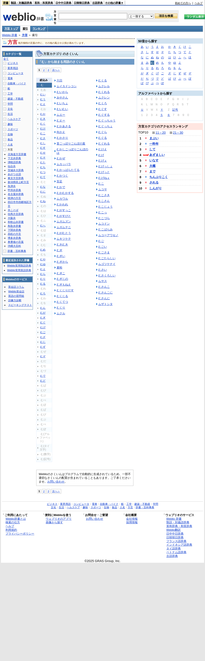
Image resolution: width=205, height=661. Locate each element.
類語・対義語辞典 (21, 3)
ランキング (39, 28)
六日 (59, 80)
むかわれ (62, 204)
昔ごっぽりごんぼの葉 (71, 143)
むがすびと (64, 216)
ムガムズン (64, 221)
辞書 (5, 3)
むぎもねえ (64, 284)
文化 (10, 108)
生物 (10, 134)
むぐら (102, 132)
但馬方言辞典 (16, 214)
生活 (10, 114)
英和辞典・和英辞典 (179, 526)
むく (43, 123)
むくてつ (62, 301)
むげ (43, 327)
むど (43, 380)
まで (152, 171)
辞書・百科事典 (17, 251)
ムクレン (104, 97)
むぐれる (104, 143)
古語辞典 (97, 3)
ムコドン (104, 223)
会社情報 (132, 518)
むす (43, 147)
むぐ (43, 322)
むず (43, 346)
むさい (102, 269)
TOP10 (143, 132)
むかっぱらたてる (68, 170)
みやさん (62, 97)
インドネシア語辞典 (179, 544)
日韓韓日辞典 (82, 3)
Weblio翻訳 (173, 530)
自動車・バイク (17, 83)
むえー (61, 120)
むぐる (102, 137)
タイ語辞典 (173, 548)
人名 (10, 144)
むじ (43, 342)
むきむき (62, 244)
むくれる (104, 92)
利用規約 (11, 530)
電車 (10, 78)
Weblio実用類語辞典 (19, 265)
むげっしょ (105, 166)
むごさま (104, 252)
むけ (43, 128)
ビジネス (13, 63)
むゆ (43, 264)
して (152, 149)
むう (43, 99)
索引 (25, 28)
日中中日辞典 (63, 3)
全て (6, 59)
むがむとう (64, 233)
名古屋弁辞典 (16, 194)
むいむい (62, 109)
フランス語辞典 (176, 541)
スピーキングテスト (20, 305)
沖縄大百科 (14, 245)
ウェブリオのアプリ (59, 518)
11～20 (161, 132)
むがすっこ (64, 210)
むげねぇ (104, 178)
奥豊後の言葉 (16, 242)
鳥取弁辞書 (14, 226)
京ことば (13, 210)
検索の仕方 (13, 522)
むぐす (102, 109)
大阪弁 (12, 218)
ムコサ (102, 189)
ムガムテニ (64, 227)
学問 (10, 103)
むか (43, 114)
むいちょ (62, 103)
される (154, 182)
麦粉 (59, 267)
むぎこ (61, 273)
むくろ (102, 103)
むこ (43, 133)
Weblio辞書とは (16, 518)
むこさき (104, 195)
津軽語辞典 (14, 162)
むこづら (104, 218)
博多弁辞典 (14, 238)
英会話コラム (16, 286)
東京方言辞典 (16, 178)
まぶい (154, 138)
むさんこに (105, 292)
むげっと (104, 172)
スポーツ (13, 129)
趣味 (10, 124)
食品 (10, 139)
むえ (43, 104)
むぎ (43, 317)
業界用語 (13, 68)
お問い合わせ (56, 481)
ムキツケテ (64, 238)
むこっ (102, 212)
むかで (61, 187)
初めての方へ (183, 3)
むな (43, 186)
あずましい (157, 155)
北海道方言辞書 (17, 154)
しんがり (155, 188)
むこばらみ (105, 229)
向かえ (61, 132)
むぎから (62, 261)
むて (43, 177)
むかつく (62, 175)
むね (43, 201)
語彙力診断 (14, 300)
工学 (10, 93)
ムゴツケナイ (107, 264)
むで (43, 375)
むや (43, 259)
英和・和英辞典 (43, 3)
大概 (152, 166)
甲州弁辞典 (14, 190)
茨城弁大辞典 (16, 170)
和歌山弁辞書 (16, 222)
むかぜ (61, 158)
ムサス (102, 281)
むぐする (104, 114)
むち (43, 167)
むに (43, 191)
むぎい (61, 256)
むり (43, 278)
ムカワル (62, 198)
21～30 (178, 132)
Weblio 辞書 (9, 35)
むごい (102, 246)
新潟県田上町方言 (18, 182)
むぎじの (62, 278)
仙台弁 (12, 166)
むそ (43, 157)
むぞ (43, 356)
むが (43, 312)
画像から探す (54, 522)
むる (43, 283)
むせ (43, 152)
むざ (43, 337)
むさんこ (104, 286)
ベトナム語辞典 (176, 552)
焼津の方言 (14, 198)
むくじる (62, 296)
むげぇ (102, 160)
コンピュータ (15, 73)
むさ (43, 138)
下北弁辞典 (14, 158)
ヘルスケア (14, 119)
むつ (43, 172)
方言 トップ (11, 28)
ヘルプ (199, 3)
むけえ (102, 149)
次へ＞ (56, 69)
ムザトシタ (105, 304)
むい (43, 94)
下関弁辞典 (14, 230)
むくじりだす (65, 290)
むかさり (62, 137)
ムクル (61, 313)
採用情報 (132, 522)
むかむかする (65, 193)
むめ (43, 249)
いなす (154, 160)
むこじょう (105, 206)
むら (43, 274)
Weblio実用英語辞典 (19, 270)
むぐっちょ (105, 126)
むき (43, 118)
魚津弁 (12, 186)
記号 (175, 109)
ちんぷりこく (158, 177)
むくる (102, 80)
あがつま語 (14, 174)
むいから (62, 92)
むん (43, 307)
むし (43, 143)
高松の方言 (14, 234)
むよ (43, 269)
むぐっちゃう (107, 120)
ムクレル (104, 86)
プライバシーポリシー (20, 533)
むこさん (104, 201)
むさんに (104, 298)
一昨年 (154, 143)
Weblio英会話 (16, 291)
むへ (43, 225)
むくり (61, 307)
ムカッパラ (64, 164)
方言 (25, 35)
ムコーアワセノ (108, 235)
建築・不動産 (15, 98)
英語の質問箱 (16, 296)
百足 (59, 181)
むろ (43, 293)
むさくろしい (107, 275)
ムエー (61, 114)
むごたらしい (107, 258)
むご (43, 332)
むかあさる (64, 126)
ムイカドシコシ (67, 86)
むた (43, 162)
